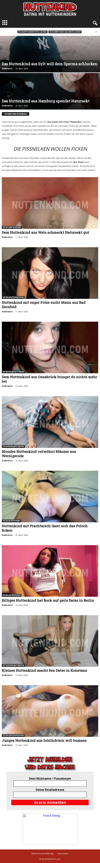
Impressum (62, 853)
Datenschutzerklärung (42, 853)
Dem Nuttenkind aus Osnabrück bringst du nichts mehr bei (49, 379)
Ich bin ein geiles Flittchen (13, 372)
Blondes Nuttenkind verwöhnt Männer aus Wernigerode (39, 453)
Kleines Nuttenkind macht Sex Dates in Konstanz (44, 670)
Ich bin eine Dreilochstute (13, 297)
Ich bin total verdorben (12, 227)
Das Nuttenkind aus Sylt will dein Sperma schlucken (49, 63)
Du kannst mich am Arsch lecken (65, 32)
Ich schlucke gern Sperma (13, 446)
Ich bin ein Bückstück (11, 595)
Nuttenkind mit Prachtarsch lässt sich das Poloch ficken (45, 528)
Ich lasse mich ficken (11, 521)
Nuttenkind (7, 68)
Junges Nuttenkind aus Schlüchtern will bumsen (44, 740)
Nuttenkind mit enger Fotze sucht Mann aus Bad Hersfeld (43, 304)
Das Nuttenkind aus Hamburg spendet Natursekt (45, 101)
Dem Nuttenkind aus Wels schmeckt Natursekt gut (45, 232)
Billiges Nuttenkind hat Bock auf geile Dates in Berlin (48, 600)
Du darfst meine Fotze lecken (32, 32)
